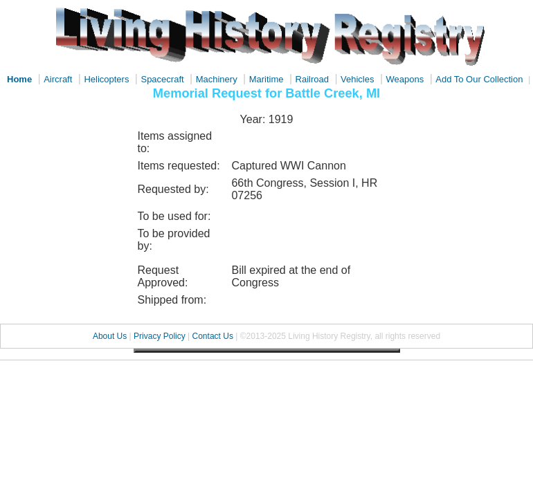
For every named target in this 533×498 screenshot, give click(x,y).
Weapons (405, 79)
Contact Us (212, 336)
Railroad (312, 79)
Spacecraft (162, 79)
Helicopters (106, 79)
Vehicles (357, 79)
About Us (110, 336)
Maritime (266, 79)
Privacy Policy (160, 336)
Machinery (216, 79)
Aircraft (58, 79)
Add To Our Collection (479, 79)
